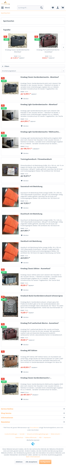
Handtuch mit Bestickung (31, 241)
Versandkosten (34, 427)
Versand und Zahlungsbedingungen (38, 434)
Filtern (5, 66)
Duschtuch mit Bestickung (31, 214)
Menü (5, 7)
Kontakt (22, 434)
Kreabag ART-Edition (29, 350)
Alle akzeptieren (31, 462)
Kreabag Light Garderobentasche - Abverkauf (39, 104)
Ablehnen (19, 462)
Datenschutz (19, 437)
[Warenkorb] (63, 8)
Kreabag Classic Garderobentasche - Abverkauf (17, 51)
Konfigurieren (45, 462)
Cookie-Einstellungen (11, 434)
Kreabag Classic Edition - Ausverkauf (35, 268)
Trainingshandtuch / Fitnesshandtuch (36, 159)
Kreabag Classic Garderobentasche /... (36, 378)
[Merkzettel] (53, 8)
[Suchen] (41, 8)
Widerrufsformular (31, 437)
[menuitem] (5, 8)
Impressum (47, 437)
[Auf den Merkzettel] (25, 98)
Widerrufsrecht (55, 434)
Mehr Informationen (33, 457)
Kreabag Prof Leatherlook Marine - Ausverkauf (48, 51)
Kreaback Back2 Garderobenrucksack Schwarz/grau (42, 296)
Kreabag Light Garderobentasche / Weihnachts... (40, 132)
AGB (40, 437)
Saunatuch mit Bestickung (31, 186)
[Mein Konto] (58, 8)
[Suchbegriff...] (30, 8)
